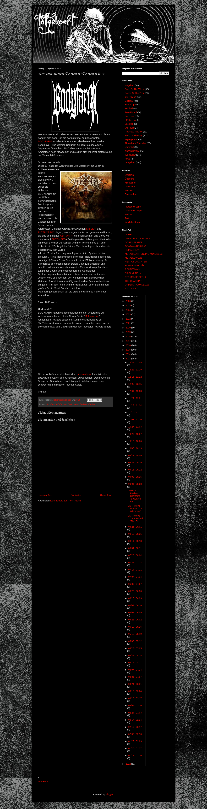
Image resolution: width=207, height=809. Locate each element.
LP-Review (130, 120)
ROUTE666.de (132, 269)
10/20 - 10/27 (135, 434)
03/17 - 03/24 (135, 691)
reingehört (130, 162)
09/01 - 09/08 (135, 484)
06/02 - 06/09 (135, 612)
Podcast (129, 214)
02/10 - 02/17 (135, 727)
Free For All (131, 112)
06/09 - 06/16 (135, 605)
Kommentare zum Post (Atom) (65, 500)
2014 (128, 354)
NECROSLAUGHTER (136, 261)
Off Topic (129, 127)
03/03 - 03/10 (135, 705)
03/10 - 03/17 (135, 698)
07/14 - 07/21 (135, 569)
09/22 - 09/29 (135, 462)
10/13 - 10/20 (135, 441)
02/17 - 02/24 (135, 720)
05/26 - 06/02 (135, 619)
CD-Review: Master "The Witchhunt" (135, 509)
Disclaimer (130, 186)
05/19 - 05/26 (135, 626)
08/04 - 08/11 (135, 548)
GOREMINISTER (133, 242)
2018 (128, 336)
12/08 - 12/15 (135, 384)
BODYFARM (45, 141)
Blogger (109, 794)
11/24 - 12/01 (135, 398)
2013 (128, 358)
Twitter (128, 218)
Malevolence (92, 316)
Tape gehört (131, 139)
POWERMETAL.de (134, 265)
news (127, 158)
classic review (132, 151)
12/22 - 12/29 (135, 369)
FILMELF (129, 234)
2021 (128, 323)
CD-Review (61, 404)
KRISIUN (91, 228)
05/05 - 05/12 (135, 641)
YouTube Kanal (132, 222)
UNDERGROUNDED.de (137, 284)
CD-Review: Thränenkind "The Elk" (135, 518)
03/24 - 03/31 (135, 684)
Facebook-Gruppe (134, 210)
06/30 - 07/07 (135, 584)
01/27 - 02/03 (135, 741)
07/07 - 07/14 (135, 577)
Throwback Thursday (135, 143)
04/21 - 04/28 (135, 655)
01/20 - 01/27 (135, 748)
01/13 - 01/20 (135, 755)
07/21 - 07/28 (135, 562)
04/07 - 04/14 (135, 669)
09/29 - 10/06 (135, 455)
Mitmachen (130, 182)
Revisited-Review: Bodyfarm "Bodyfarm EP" (134, 496)
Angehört (129, 85)
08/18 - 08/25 (135, 534)
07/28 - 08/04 (135, 555)
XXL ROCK (130, 288)
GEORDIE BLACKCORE (137, 238)
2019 (128, 332)
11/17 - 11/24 (135, 405)
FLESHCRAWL (46, 232)
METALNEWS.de (133, 257)
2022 (128, 318)
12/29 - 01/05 (135, 362)
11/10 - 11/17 (135, 412)
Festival (129, 108)
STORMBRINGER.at (135, 277)
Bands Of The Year (134, 93)
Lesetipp (129, 124)
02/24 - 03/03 (135, 712)
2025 (128, 305)
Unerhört (129, 147)
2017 (128, 341)
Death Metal (73, 404)
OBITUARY (66, 235)
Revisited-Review (87, 404)
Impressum (43, 781)
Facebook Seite (133, 206)
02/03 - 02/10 (135, 734)
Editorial (129, 101)
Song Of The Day (133, 135)
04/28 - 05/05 (135, 648)
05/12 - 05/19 (135, 634)
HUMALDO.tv (132, 250)
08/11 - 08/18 (135, 541)
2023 (128, 314)
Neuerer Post (45, 495)
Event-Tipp (130, 104)
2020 (128, 327)
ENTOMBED (59, 239)
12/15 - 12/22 (135, 376)
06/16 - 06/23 (135, 598)
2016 (128, 345)
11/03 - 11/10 (135, 419)
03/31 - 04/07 (135, 677)
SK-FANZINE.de (133, 273)
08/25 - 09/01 (135, 526)
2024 (128, 310)
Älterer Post (106, 495)
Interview (129, 116)
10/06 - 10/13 (135, 448)
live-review (130, 155)
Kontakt (129, 190)
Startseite (76, 495)
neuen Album (84, 374)
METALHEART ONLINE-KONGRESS (144, 254)
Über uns (129, 179)
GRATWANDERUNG (135, 246)
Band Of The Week (134, 89)
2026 (128, 301)
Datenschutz (131, 194)
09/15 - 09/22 (135, 469)
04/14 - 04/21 (135, 662)
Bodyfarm (50, 404)
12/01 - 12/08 (135, 391)
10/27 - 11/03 (135, 426)
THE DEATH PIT (133, 281)
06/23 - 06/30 (135, 591)
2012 (128, 763)
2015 (128, 349)
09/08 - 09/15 (135, 477)
